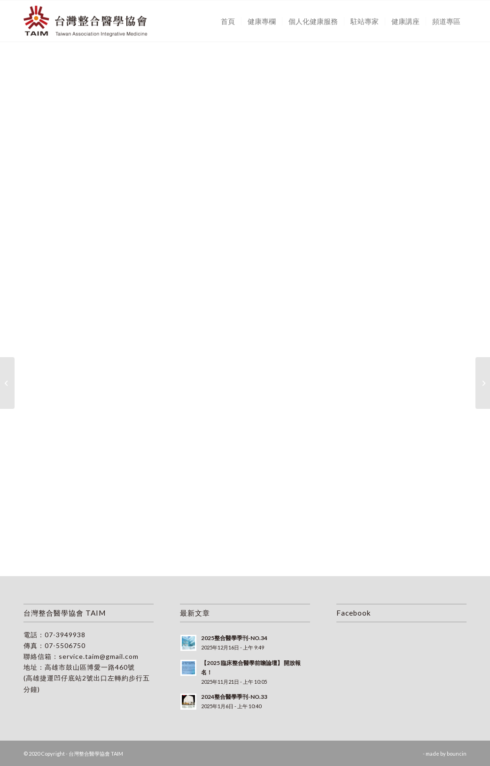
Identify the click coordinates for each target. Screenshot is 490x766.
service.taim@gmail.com (99, 656)
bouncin (457, 753)
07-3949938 (65, 635)
